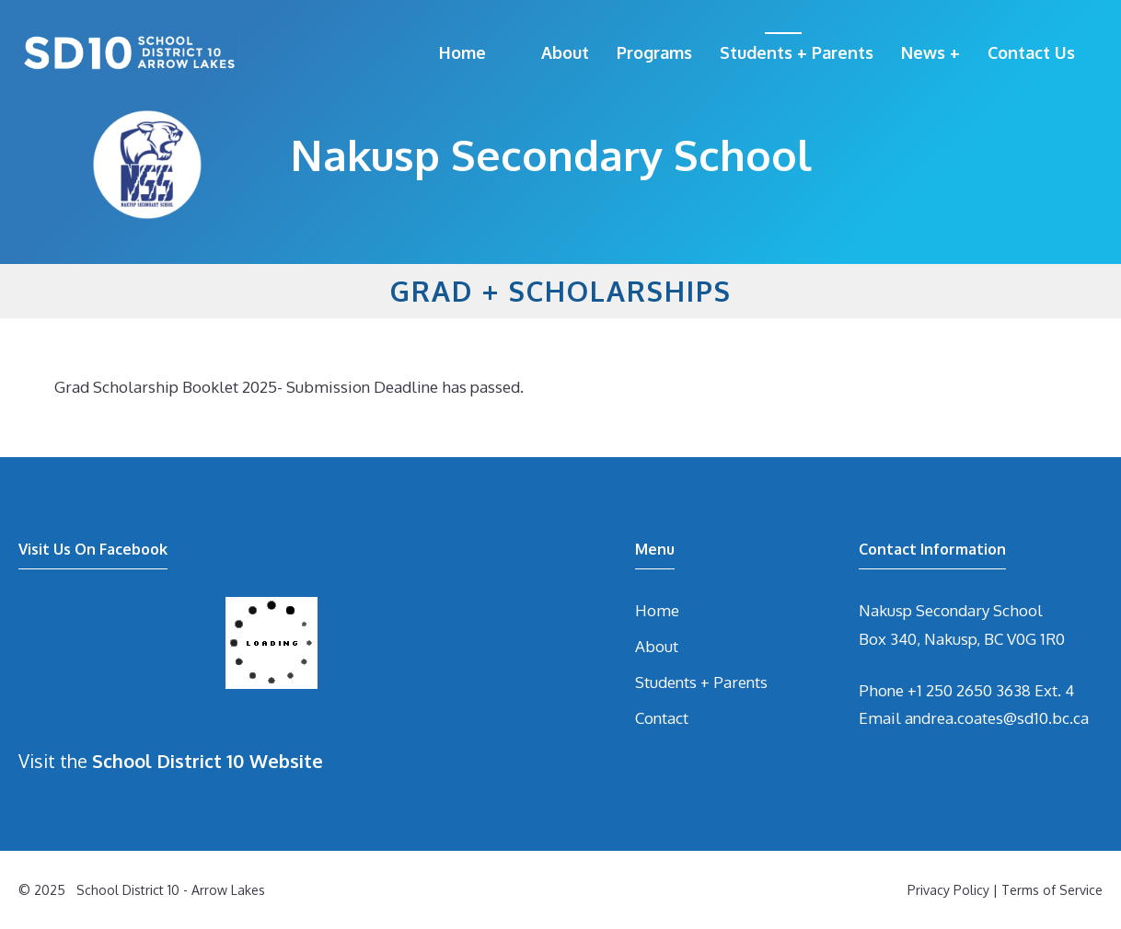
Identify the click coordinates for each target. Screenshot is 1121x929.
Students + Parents (796, 52)
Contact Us (1031, 52)
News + (930, 52)
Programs (654, 52)
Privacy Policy (948, 890)
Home (462, 52)
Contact (661, 718)
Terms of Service (1052, 890)
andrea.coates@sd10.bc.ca (997, 718)
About (565, 52)
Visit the (170, 761)
